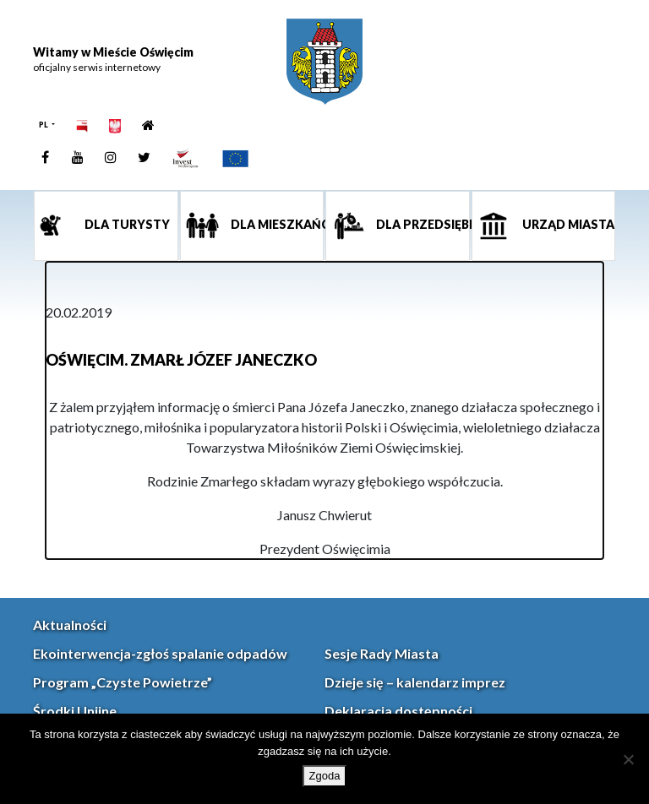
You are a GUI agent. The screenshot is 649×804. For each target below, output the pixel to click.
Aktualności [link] (69, 625)
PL (44, 124)
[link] (324, 61)
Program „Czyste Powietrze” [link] (122, 682)
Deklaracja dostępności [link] (398, 711)
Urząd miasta (567, 224)
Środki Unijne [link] (75, 711)
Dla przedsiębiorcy (422, 224)
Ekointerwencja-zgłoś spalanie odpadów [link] (160, 653)
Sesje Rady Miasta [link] (381, 653)
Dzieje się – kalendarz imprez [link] (414, 682)
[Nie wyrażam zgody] (627, 759)
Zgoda (325, 775)
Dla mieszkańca (276, 224)
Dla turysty (126, 224)
